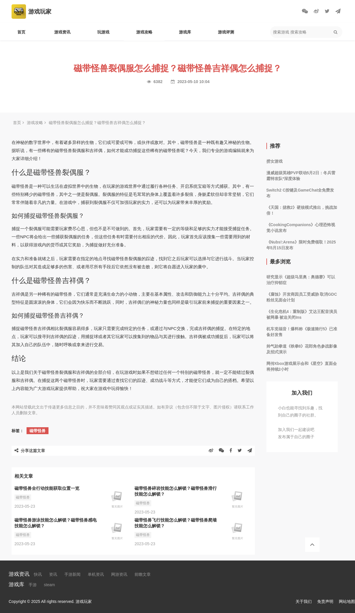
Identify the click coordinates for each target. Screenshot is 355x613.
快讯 (38, 574)
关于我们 (304, 601)
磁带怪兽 (37, 430)
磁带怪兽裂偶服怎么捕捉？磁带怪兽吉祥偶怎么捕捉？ (97, 122)
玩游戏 (103, 32)
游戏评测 (226, 32)
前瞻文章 (142, 574)
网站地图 (347, 601)
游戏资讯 (62, 32)
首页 (21, 32)
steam (49, 584)
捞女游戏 (274, 161)
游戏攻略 (144, 32)
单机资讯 (96, 574)
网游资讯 (119, 574)
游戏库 (185, 32)
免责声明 (325, 601)
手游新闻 (72, 574)
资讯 (53, 574)
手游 (33, 584)
